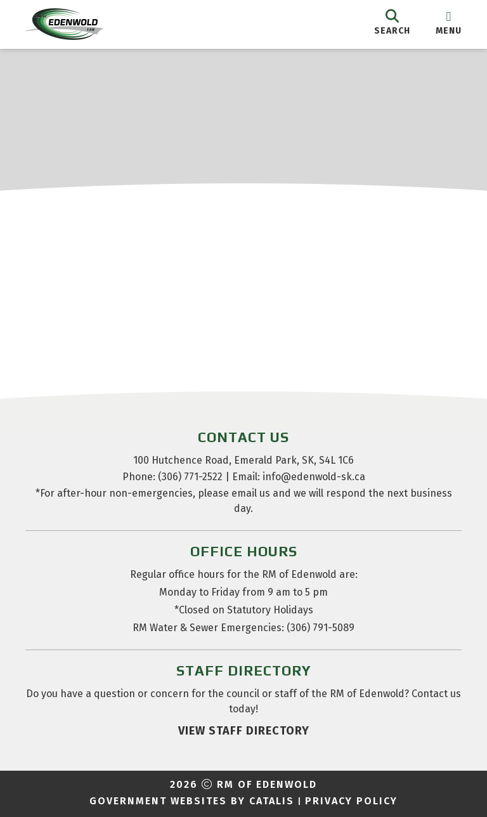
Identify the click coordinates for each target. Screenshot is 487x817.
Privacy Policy (351, 801)
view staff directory (243, 731)
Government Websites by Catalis (191, 801)
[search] (392, 23)
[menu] (449, 23)
